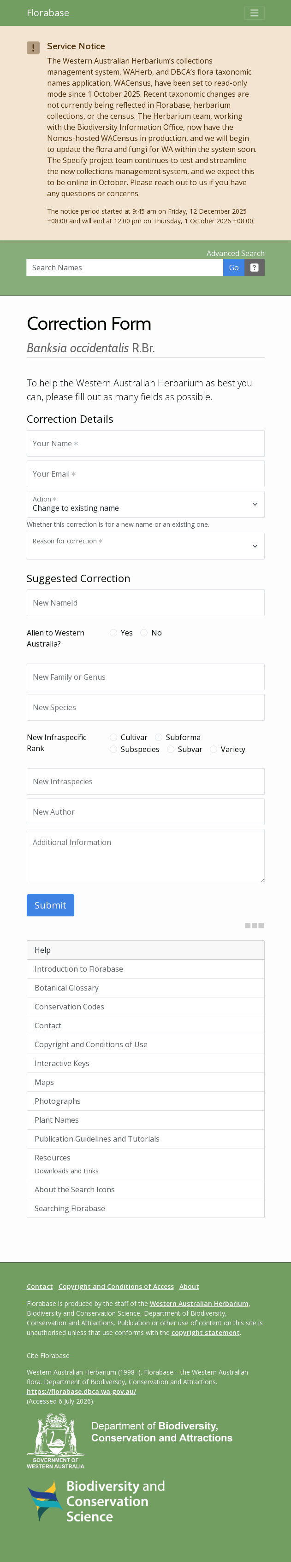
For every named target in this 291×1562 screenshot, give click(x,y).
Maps (44, 1082)
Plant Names (57, 1120)
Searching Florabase (70, 1208)
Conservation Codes (69, 1007)
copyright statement (206, 1332)
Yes (127, 633)
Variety (233, 749)
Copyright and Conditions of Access (116, 1286)
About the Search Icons (75, 1189)
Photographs (58, 1101)
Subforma (183, 737)
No (156, 633)
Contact (48, 1025)
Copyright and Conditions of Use (91, 1044)
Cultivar (134, 737)
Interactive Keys (62, 1063)
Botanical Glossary (67, 988)
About (189, 1286)
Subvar (190, 749)
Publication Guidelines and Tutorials (97, 1139)
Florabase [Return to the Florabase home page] (48, 12)
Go (234, 267)
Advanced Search (236, 253)
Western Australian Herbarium (199, 1303)
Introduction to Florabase (79, 969)
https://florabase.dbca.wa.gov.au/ (81, 1391)
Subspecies (140, 749)
